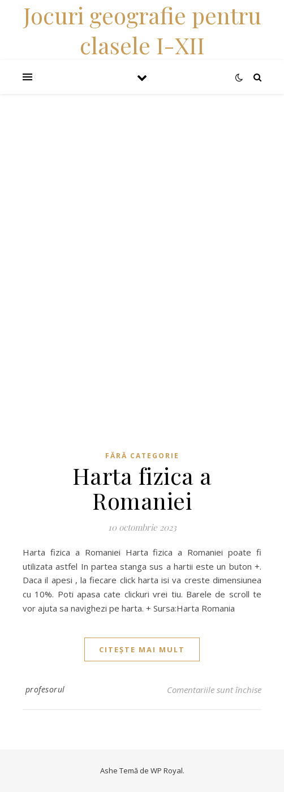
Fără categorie (142, 455)
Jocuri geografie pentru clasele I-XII (142, 30)
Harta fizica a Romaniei (142, 487)
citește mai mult (142, 649)
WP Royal (166, 770)
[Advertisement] (142, 173)
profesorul (45, 689)
